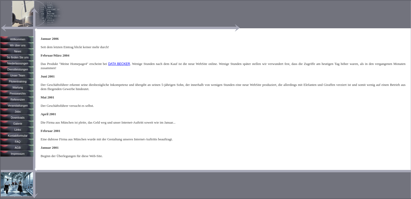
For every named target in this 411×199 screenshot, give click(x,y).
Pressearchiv (18, 93)
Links (17, 129)
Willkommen (17, 39)
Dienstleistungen (17, 69)
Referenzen (17, 99)
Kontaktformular (18, 135)
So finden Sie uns (18, 57)
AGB (18, 147)
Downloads (18, 117)
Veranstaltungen (18, 105)
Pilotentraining (18, 81)
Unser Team (17, 75)
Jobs (18, 111)
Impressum (18, 153)
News (17, 51)
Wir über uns (17, 45)
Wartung (18, 87)
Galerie (17, 123)
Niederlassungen (17, 63)
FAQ (17, 141)
